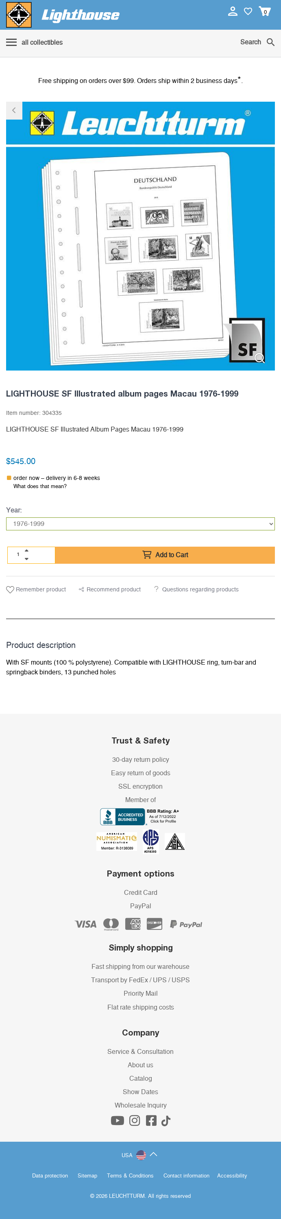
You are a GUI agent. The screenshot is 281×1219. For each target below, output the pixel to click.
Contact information (186, 1176)
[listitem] (140, 236)
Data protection (50, 1176)
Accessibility (232, 1176)
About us (140, 1065)
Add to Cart (165, 555)
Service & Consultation (140, 1052)
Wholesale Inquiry (141, 1105)
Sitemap (87, 1176)
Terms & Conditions (130, 1176)
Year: (14, 510)
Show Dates (140, 1092)
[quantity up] (26, 550)
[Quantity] (18, 555)
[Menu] (34, 43)
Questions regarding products (200, 590)
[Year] (140, 523)
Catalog (140, 1078)
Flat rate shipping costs (140, 1007)
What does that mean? (40, 486)
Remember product (36, 589)
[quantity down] (26, 559)
